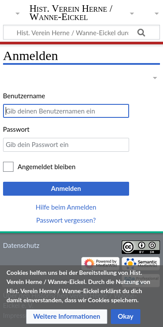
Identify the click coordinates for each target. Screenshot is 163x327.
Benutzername (24, 96)
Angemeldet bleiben (47, 166)
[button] (66, 316)
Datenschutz (21, 245)
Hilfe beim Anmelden (66, 207)
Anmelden (66, 188)
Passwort (16, 129)
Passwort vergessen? (66, 220)
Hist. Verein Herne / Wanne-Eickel (71, 12)
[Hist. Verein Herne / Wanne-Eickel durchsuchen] (81, 32)
